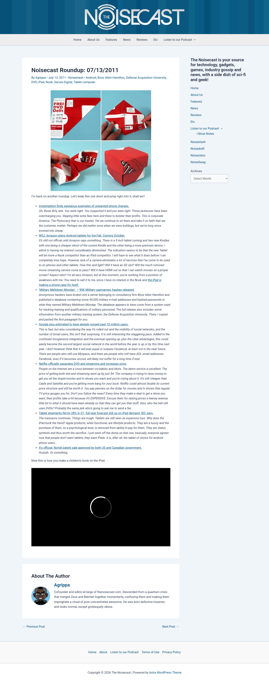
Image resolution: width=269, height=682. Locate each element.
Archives (196, 171)
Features (111, 39)
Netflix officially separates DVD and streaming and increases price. (83, 364)
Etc (156, 39)
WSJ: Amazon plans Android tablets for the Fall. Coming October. (82, 235)
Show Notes (204, 134)
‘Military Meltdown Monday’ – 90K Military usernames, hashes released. (86, 290)
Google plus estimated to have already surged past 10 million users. (84, 324)
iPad (41, 82)
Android (91, 77)
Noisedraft (198, 148)
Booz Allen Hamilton (111, 77)
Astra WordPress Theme (165, 672)
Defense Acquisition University (146, 77)
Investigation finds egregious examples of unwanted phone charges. (84, 206)
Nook (49, 82)
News (127, 39)
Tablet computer (84, 82)
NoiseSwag (198, 162)
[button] (194, 39)
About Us (93, 39)
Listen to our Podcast (124, 652)
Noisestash (75, 77)
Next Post (170, 626)
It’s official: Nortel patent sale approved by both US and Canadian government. (90, 447)
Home (77, 39)
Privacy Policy (171, 652)
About (103, 652)
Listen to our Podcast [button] (180, 39)
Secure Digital (63, 82)
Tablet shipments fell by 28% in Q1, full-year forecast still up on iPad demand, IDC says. (96, 413)
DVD (34, 82)
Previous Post (34, 626)
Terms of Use (150, 652)
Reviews (142, 39)
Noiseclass (198, 155)
